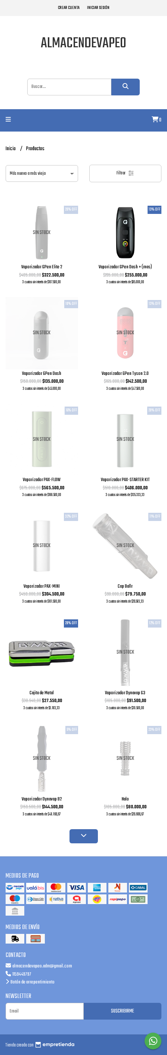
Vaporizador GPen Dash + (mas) (125, 267)
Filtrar (125, 173)
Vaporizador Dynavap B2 (42, 799)
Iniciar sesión (98, 7)
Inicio (11, 149)
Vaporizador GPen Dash (41, 374)
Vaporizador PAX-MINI (42, 586)
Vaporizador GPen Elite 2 (41, 267)
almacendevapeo (83, 43)
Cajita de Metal (42, 693)
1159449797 (18, 974)
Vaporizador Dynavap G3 (125, 693)
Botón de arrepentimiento (30, 982)
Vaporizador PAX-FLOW (42, 480)
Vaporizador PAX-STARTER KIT (125, 480)
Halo (125, 799)
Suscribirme (122, 1011)
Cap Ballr (125, 586)
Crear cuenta (69, 7)
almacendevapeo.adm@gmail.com (39, 966)
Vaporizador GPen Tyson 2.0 (125, 374)
